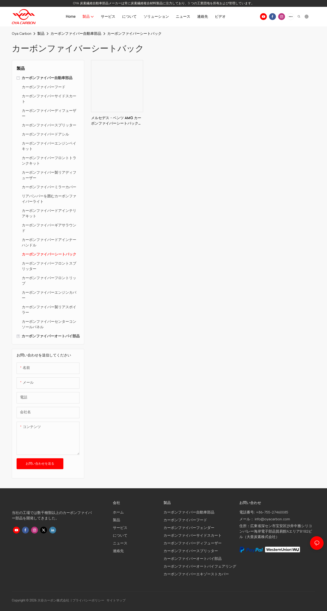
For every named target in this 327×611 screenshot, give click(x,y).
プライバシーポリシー (88, 600)
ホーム (119, 512)
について (120, 535)
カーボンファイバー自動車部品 (75, 34)
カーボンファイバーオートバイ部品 (193, 559)
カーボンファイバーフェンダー (189, 528)
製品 (41, 34)
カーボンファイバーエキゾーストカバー (196, 574)
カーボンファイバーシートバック (134, 34)
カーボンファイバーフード (185, 520)
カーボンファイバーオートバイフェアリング (200, 566)
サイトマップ (116, 600)
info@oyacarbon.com (272, 519)
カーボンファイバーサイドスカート (193, 535)
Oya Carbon (21, 34)
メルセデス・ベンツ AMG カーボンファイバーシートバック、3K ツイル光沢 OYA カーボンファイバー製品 (116, 121)
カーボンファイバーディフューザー (193, 543)
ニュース (120, 543)
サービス (120, 528)
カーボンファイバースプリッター (191, 551)
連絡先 (118, 551)
